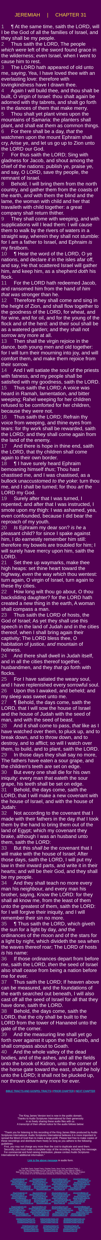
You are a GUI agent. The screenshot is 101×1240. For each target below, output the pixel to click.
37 (4, 982)
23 (4, 615)
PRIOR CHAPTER (63, 1091)
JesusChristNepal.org (18, 1184)
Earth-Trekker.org (80, 1186)
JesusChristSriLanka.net (81, 1198)
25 (4, 679)
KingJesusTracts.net (70, 1229)
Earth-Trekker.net (80, 1200)
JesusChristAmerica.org (37, 1181)
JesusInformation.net (43, 1203)
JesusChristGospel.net (59, 1201)
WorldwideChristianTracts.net (73, 1222)
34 (4, 883)
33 (4, 848)
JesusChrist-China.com (84, 1212)
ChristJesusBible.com (77, 1215)
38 (4, 1011)
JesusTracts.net (59, 1203)
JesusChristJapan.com (60, 1213)
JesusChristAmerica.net (37, 1194)
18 (4, 463)
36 (4, 958)
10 (4, 254)
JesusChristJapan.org (81, 1182)
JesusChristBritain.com (82, 1207)
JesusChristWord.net (23, 1201)
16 (4, 417)
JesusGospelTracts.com (29, 1227)
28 (4, 725)
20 (4, 527)
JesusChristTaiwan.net (23, 1200)
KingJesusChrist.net (70, 1231)
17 (4, 446)
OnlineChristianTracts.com (49, 1219)
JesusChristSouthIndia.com (39, 1212)
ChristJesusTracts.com (30, 1226)
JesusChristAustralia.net (62, 1200)
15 (4, 388)
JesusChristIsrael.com (18, 1207)
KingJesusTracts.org (51, 1229)
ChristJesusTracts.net (71, 1226)
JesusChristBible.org (41, 1188)
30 (4, 772)
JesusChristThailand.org (42, 1186)
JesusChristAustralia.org (62, 1186)
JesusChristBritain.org (81, 1179)
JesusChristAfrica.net (19, 1196)
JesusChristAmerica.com (37, 1208)
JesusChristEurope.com (60, 1207)
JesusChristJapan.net (81, 1196)
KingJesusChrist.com (31, 1231)
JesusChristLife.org (26, 1189)
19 (4, 498)
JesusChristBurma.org (59, 1184)
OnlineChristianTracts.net (49, 1222)
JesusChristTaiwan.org (23, 1186)
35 (4, 923)
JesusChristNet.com (85, 1208)
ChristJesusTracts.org (50, 1226)
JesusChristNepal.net (18, 1198)
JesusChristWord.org (23, 1188)
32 (4, 813)
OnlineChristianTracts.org (49, 1220)
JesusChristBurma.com (17, 1210)
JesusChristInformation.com (61, 1208)
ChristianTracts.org (74, 1189)
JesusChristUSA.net (17, 1194)
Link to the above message (43, 1160)
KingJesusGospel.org (77, 1188)
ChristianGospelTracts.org (26, 1220)
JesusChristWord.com (23, 1215)
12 (4, 300)
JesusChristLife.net (83, 1194)
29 (4, 755)
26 (4, 690)
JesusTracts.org (59, 1189)
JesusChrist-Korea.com (65, 1210)
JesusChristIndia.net (39, 1198)
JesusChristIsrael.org (19, 1179)
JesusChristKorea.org (60, 1182)
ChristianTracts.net (74, 1203)
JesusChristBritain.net (80, 1193)
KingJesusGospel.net (77, 1201)
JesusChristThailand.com (40, 1213)
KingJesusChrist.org (51, 1231)
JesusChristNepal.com (16, 1212)
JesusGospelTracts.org (51, 1227)
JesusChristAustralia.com (80, 1213)
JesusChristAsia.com (39, 1207)
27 (4, 702)
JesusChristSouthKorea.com (41, 1210)
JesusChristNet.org (84, 1181)
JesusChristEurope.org (60, 1179)
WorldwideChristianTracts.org (73, 1220)
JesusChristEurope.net (59, 1193)
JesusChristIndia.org (39, 1184)
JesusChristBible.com (41, 1215)
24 (4, 655)
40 (4, 1052)
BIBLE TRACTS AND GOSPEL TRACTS (28, 1091)
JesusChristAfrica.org (19, 1182)
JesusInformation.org (43, 1189)
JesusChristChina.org (40, 1182)
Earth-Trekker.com (85, 1210)
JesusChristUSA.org (17, 1181)
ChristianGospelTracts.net (26, 1222)
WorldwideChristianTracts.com (74, 1219)
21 (4, 562)
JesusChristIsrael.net (20, 1193)
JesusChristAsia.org (39, 1179)
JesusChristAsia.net (39, 1193)
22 (4, 591)
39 (4, 1034)
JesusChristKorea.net (60, 1196)
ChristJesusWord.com (59, 1215)
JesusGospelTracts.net (72, 1227)
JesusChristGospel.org (59, 1188)
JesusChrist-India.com (62, 1212)
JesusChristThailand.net (42, 1200)
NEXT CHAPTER (85, 1091)
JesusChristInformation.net (61, 1194)
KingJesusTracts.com (31, 1229)
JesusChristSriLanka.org (81, 1184)
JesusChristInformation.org (61, 1181)
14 (4, 370)
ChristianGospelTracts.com (25, 1219)
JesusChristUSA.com (16, 1208)
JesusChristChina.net (40, 1196)
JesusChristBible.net (41, 1201)
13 (4, 341)
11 (4, 283)
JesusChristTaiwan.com (20, 1213)
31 (4, 789)
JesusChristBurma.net (59, 1198)
